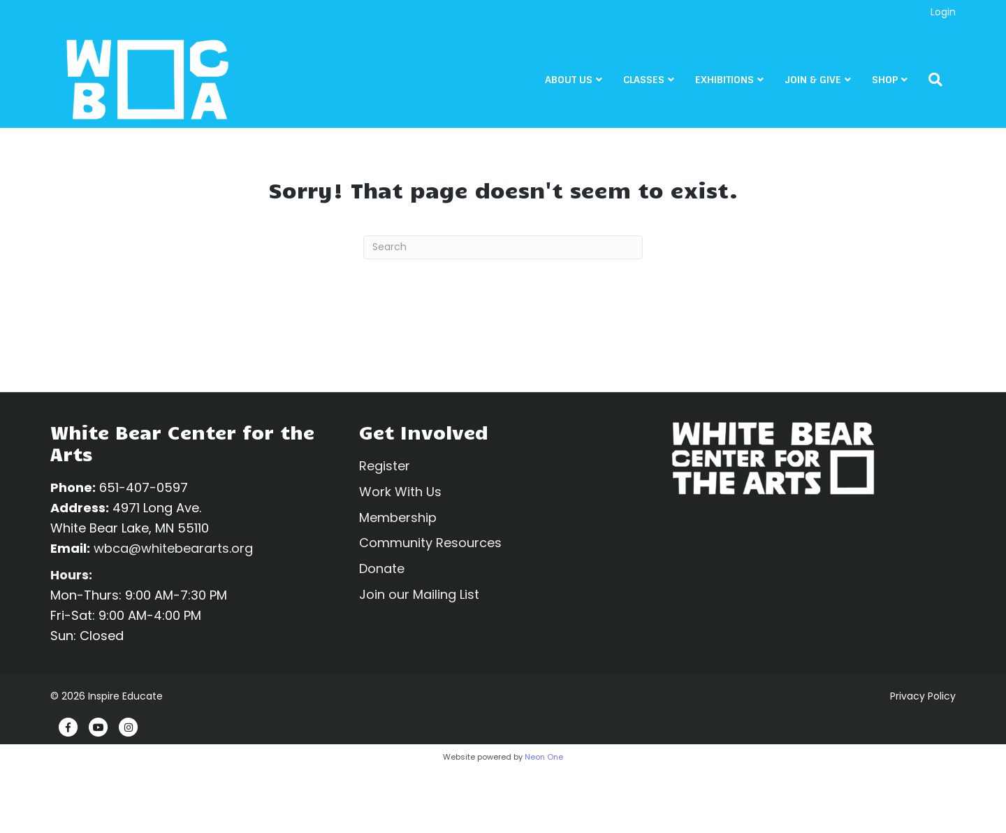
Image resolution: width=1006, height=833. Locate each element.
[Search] (943, 81)
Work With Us (400, 491)
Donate (381, 568)
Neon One (544, 756)
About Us (582, 81)
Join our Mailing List (419, 594)
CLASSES (657, 81)
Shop (898, 81)
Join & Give (826, 81)
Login (943, 12)
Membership (398, 517)
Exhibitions (737, 81)
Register (384, 466)
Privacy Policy (923, 696)
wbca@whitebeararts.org (173, 548)
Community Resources (430, 542)
